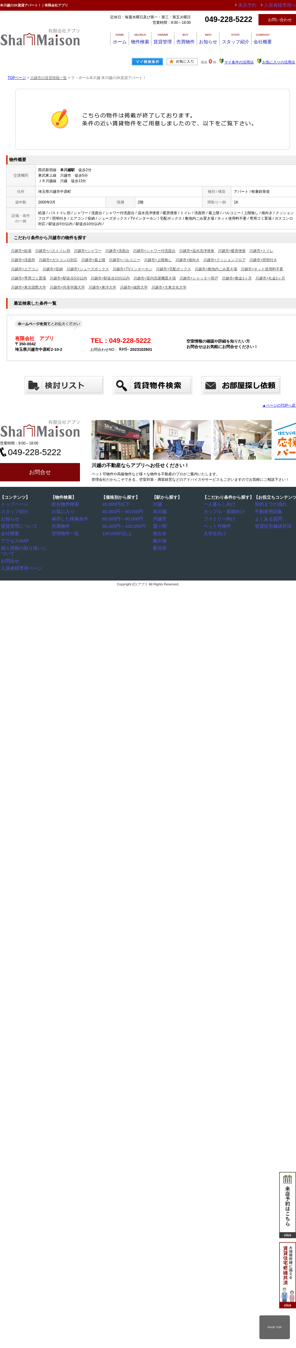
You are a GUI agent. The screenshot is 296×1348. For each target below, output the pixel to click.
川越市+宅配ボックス (173, 269)
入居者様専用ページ (19, 560)
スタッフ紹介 (257, 38)
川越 (158, 504)
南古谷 (160, 532)
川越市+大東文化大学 (168, 287)
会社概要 (10, 532)
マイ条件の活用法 (239, 62)
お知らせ (224, 38)
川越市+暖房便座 (232, 251)
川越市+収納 (52, 269)
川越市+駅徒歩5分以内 (68, 278)
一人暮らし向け (218, 504)
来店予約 (257, 5)
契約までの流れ (269, 504)
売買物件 (195, 38)
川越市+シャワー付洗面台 (154, 251)
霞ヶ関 (160, 525)
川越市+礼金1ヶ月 (270, 278)
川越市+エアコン (25, 269)
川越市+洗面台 (117, 251)
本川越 (160, 511)
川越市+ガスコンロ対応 (58, 260)
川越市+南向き (187, 260)
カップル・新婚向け (221, 511)
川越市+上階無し (158, 260)
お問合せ (40, 472)
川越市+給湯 (21, 251)
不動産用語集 (268, 511)
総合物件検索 (64, 504)
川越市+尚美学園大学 (67, 287)
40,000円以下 (115, 504)
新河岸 (160, 546)
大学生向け (214, 532)
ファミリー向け (218, 518)
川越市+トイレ (261, 251)
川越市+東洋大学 (102, 287)
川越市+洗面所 (23, 260)
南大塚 (160, 539)
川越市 (160, 518)
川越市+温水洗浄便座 (196, 251)
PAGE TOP (275, 1327)
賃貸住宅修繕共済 (271, 525)
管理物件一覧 (64, 532)
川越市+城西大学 (134, 287)
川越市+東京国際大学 (28, 287)
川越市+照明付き (263, 260)
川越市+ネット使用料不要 (262, 269)
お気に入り (62, 511)
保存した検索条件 (68, 518)
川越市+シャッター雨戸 (198, 278)
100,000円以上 (116, 532)
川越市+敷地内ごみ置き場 (216, 269)
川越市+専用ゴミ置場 (28, 278)
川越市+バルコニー (124, 260)
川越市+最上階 (93, 260)
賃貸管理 (167, 38)
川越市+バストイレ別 (52, 251)
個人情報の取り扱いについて (26, 546)
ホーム (112, 38)
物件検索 (138, 38)
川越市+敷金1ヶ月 (237, 278)
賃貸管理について (17, 525)
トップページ (14, 504)
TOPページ (17, 78)
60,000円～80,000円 (120, 518)
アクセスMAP (14, 539)
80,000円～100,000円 (121, 525)
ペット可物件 (216, 525)
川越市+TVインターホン (132, 269)
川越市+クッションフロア (224, 260)
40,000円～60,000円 (120, 511)
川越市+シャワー (88, 251)
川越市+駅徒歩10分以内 (110, 278)
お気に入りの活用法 (278, 62)
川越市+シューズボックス (88, 269)
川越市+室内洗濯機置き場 (154, 278)
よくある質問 (268, 518)
